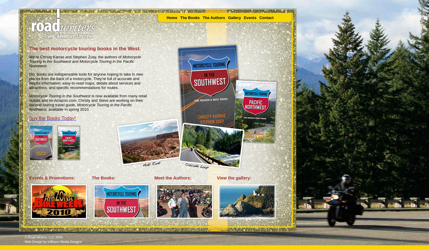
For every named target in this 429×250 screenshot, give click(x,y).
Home (172, 17)
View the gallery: (234, 178)
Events (250, 17)
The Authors (214, 17)
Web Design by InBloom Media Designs (53, 241)
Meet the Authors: (173, 178)
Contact (266, 17)
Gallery (234, 17)
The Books (190, 17)
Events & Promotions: (52, 178)
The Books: (104, 178)
